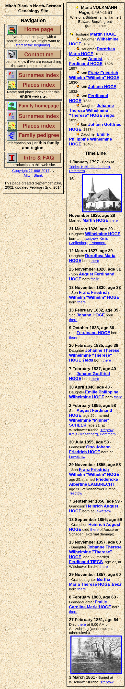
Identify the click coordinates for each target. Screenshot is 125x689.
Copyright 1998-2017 (31, 171)
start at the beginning (33, 45)
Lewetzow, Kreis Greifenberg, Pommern (88, 240)
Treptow (75, 493)
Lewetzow (77, 457)
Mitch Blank (33, 175)
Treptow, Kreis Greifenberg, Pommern (92, 432)
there (113, 220)
